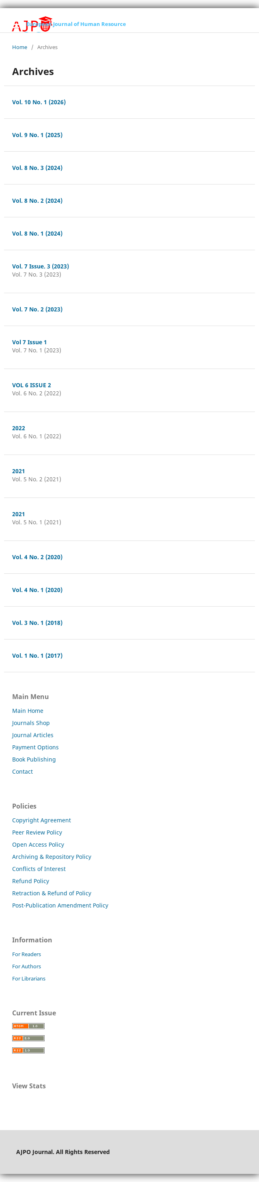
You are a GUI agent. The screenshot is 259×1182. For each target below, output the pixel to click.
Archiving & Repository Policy (51, 856)
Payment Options (35, 747)
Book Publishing (34, 759)
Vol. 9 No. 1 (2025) (37, 135)
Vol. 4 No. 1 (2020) (37, 590)
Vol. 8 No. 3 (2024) (37, 168)
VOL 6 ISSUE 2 (31, 385)
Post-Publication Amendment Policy (60, 905)
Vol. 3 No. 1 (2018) (37, 622)
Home (19, 47)
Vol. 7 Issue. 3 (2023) (40, 266)
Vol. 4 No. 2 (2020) (37, 557)
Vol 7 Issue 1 (29, 342)
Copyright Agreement (41, 820)
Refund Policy (30, 881)
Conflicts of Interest (39, 869)
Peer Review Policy (37, 832)
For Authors (26, 966)
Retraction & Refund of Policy (51, 893)
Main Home (27, 710)
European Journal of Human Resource (76, 24)
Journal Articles (33, 735)
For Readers (26, 954)
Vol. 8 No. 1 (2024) (37, 233)
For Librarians (28, 978)
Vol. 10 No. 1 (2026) (39, 102)
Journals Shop (31, 723)
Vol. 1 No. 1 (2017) (37, 655)
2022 (18, 428)
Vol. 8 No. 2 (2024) (37, 200)
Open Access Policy (38, 844)
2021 (18, 471)
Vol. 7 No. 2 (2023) (37, 309)
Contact (22, 771)
